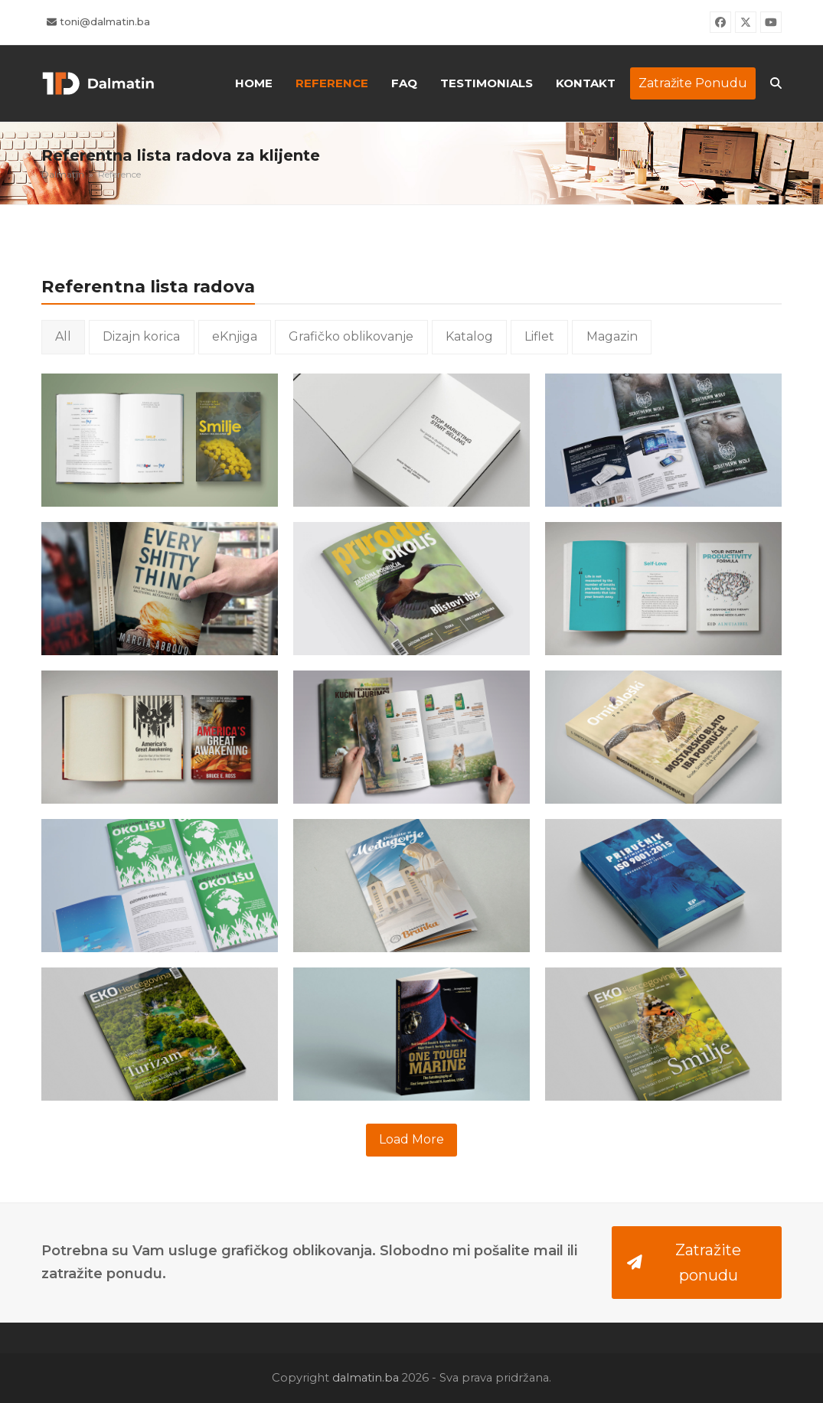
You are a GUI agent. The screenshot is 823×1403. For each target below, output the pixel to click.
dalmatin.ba (365, 1378)
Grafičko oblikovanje (351, 336)
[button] (776, 83)
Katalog (469, 336)
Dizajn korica (141, 336)
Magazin (612, 336)
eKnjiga (234, 336)
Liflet (539, 336)
